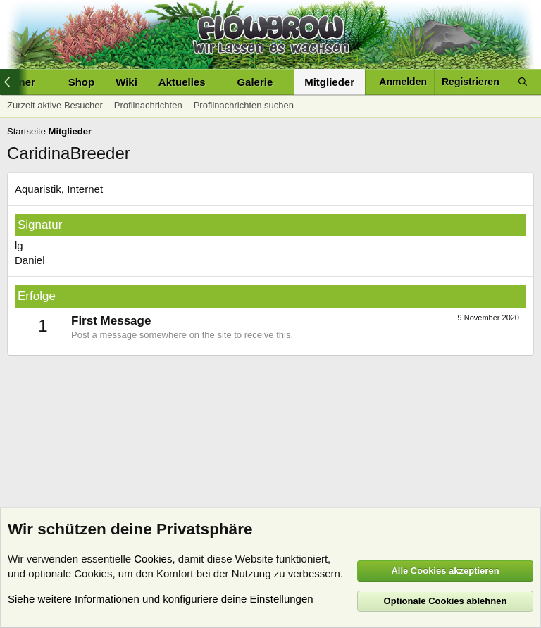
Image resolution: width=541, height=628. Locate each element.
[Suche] (522, 82)
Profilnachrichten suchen (244, 105)
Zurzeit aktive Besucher (55, 105)
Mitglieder (329, 82)
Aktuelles (182, 82)
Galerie (255, 82)
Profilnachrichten (148, 105)
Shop (81, 82)
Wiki (126, 82)
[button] (216, 82)
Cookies (153, 559)
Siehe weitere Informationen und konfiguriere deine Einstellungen (160, 599)
